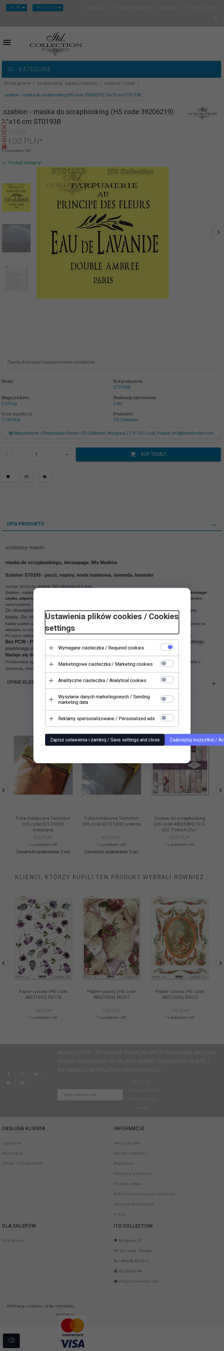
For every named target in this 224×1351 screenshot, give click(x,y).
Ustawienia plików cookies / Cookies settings (112, 622)
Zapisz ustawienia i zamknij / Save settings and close (105, 740)
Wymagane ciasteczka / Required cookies (101, 648)
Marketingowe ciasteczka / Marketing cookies (105, 664)
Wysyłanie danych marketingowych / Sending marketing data (104, 699)
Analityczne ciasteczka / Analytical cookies (102, 680)
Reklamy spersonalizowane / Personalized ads (106, 718)
